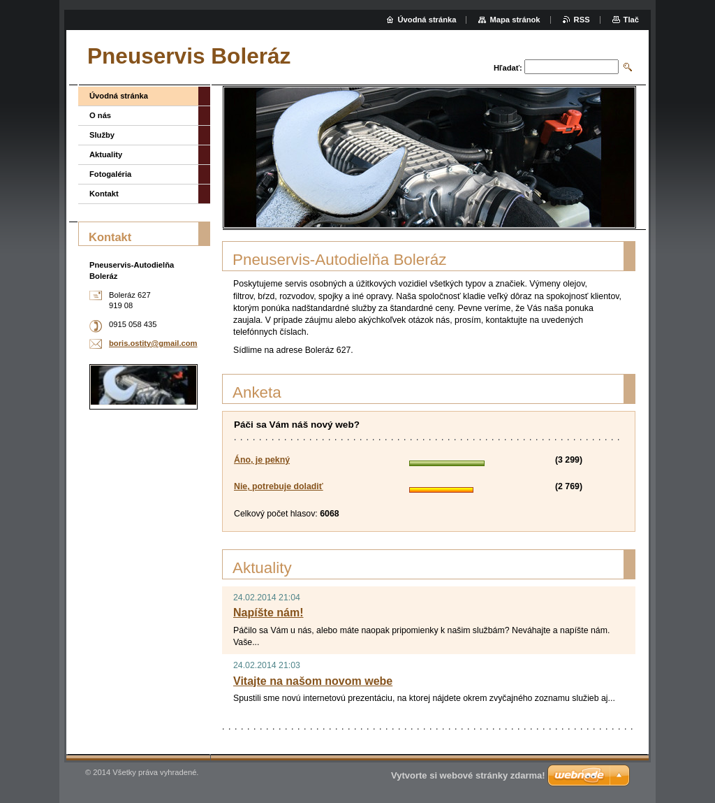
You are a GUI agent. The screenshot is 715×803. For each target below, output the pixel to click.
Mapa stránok (514, 19)
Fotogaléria (110, 174)
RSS (582, 19)
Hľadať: (508, 68)
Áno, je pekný (262, 460)
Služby (102, 135)
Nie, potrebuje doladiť (278, 486)
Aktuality (105, 154)
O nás (100, 115)
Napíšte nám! (268, 612)
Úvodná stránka (118, 96)
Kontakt (104, 193)
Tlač (631, 19)
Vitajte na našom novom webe (312, 681)
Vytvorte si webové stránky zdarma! (468, 775)
